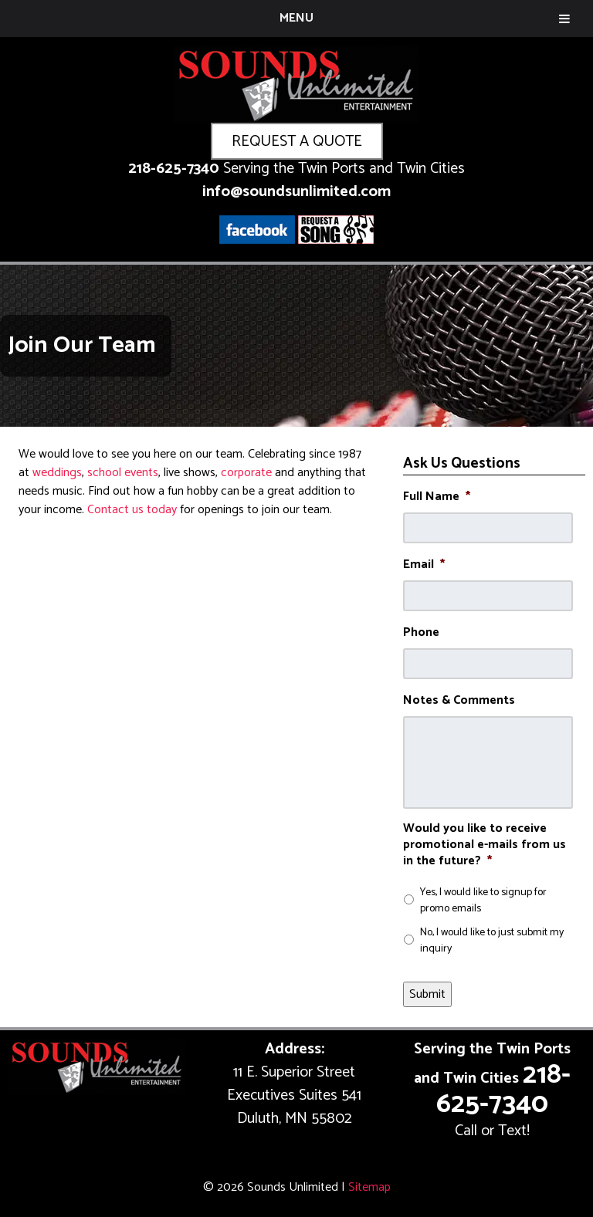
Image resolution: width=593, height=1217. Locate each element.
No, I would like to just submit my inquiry (492, 941)
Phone (421, 633)
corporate (246, 472)
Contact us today (132, 509)
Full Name (436, 497)
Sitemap (369, 1187)
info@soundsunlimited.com (296, 192)
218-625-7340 (173, 168)
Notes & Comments (459, 701)
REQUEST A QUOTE (297, 141)
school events (122, 472)
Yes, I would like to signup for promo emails (483, 900)
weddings (57, 472)
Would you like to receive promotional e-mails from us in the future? (484, 845)
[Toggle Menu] (564, 18)
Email (424, 565)
